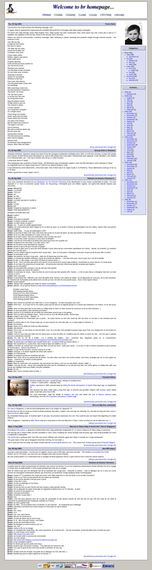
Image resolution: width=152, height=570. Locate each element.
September (131, 119)
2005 (126, 96)
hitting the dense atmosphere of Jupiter (78, 385)
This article (12, 437)
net (130, 63)
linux (130, 68)
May (128, 104)
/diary (91, 423)
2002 (126, 162)
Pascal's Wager (108, 443)
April (128, 106)
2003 (126, 137)
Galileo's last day (71, 395)
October (130, 117)
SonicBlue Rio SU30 (101, 452)
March (129, 108)
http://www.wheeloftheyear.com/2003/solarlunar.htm (58, 286)
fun (128, 59)
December (130, 114)
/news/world (88, 175)
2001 (126, 180)
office (131, 65)
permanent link (100, 147)
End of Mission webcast (101, 395)
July (128, 100)
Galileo (32, 385)
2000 (126, 200)
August (129, 98)
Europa (102, 390)
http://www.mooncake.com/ (24, 534)
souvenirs (132, 57)
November (130, 116)
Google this (112, 147)
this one (68, 443)
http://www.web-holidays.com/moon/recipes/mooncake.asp (35, 540)
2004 (126, 112)
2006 (126, 92)
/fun (91, 147)
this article (21, 430)
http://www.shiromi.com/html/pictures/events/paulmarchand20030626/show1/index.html (40, 340)
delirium (132, 61)
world (131, 74)
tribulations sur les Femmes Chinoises (51, 182)
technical (130, 76)
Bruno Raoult (100, 563)
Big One (16, 411)
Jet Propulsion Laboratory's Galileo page (61, 396)
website (131, 80)
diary (128, 55)
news (129, 66)
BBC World (35, 420)
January (130, 135)
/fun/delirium (88, 374)
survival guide (56, 443)
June (128, 102)
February (130, 94)
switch (133, 70)
